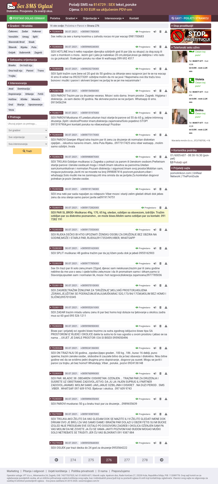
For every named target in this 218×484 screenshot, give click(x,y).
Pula (34, 47)
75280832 (57, 68)
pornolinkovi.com (180, 173)
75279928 (57, 443)
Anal (11, 88)
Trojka (12, 76)
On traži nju (26, 65)
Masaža (36, 99)
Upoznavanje (35, 104)
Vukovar (36, 31)
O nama (102, 471)
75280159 (57, 285)
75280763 (57, 90)
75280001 (57, 399)
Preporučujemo (121, 471)
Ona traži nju (15, 70)
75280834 (57, 46)
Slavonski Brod (17, 42)
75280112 (57, 307)
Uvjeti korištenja (57, 471)
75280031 (57, 373)
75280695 (57, 134)
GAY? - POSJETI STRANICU (190, 18)
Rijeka (24, 47)
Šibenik (13, 47)
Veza (11, 110)
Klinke (24, 99)
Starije (20, 104)
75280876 (57, 31)
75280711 (57, 112)
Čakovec (13, 31)
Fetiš (40, 94)
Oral (11, 104)
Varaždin (13, 36)
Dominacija (24, 88)
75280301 (57, 248)
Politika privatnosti (82, 471)
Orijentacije (91, 18)
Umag (25, 36)
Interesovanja (114, 18)
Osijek (12, 52)
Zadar (25, 31)
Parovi (29, 70)
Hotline (13, 99)
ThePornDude (190, 176)
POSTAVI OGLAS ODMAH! (27, 18)
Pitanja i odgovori (33, 471)
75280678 (57, 156)
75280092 (57, 326)
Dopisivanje (15, 94)
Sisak (31, 42)
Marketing (13, 471)
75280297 (57, 263)
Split (35, 36)
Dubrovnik (24, 52)
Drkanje (29, 94)
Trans (40, 70)
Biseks (12, 65)
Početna (55, 18)
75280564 (57, 189)
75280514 (57, 207)
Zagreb (38, 52)
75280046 (57, 348)
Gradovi (71, 18)
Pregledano (143, 31)
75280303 (57, 229)
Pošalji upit (180, 162)
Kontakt (134, 18)
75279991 (57, 414)
